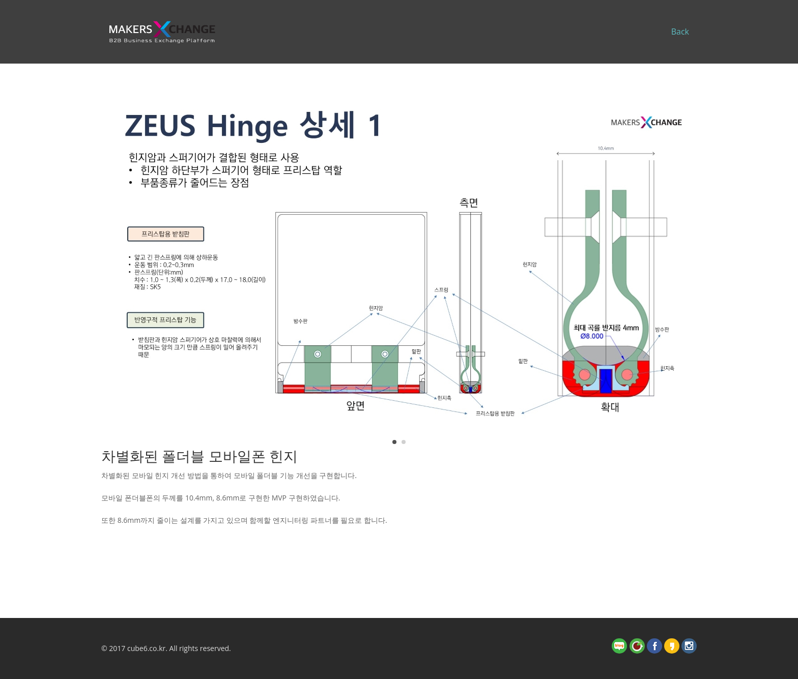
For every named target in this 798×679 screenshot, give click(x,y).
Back (680, 31)
